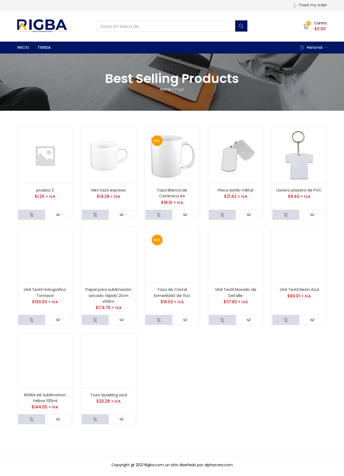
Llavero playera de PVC (299, 190)
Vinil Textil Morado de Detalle (235, 293)
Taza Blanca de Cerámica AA (172, 193)
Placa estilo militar (236, 190)
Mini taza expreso (108, 190)
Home (165, 89)
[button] (315, 26)
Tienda (44, 47)
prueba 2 (45, 190)
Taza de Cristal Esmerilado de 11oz (172, 293)
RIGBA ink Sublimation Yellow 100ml (45, 400)
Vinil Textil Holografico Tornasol (45, 293)
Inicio (23, 47)
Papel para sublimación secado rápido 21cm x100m (109, 296)
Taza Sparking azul (108, 396)
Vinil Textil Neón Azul (299, 290)
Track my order (310, 5)
